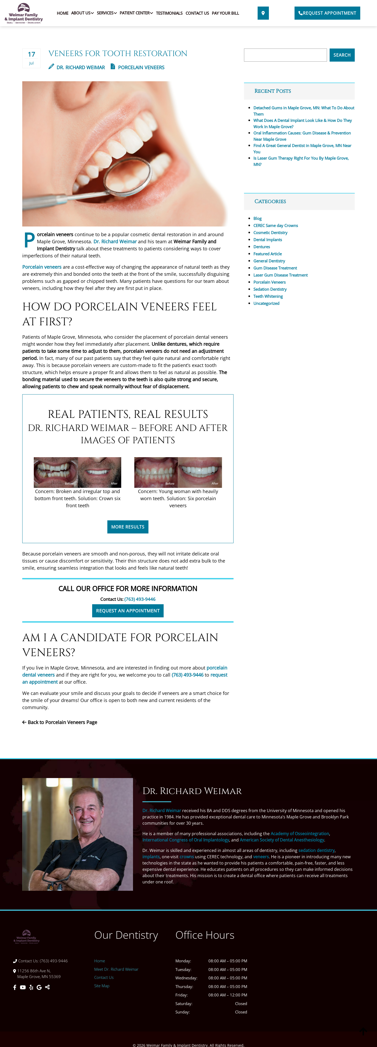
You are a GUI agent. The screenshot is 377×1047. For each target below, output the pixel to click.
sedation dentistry (316, 850)
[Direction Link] (263, 13)
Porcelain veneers (42, 267)
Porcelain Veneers (141, 67)
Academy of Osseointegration (300, 833)
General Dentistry (269, 260)
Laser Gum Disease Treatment (280, 275)
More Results (128, 527)
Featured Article (267, 253)
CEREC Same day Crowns (275, 225)
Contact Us (197, 13)
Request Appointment (327, 13)
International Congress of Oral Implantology (185, 840)
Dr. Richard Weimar (76, 67)
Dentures (261, 246)
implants (151, 857)
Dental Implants (267, 239)
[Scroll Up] (363, 1036)
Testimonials (169, 13)
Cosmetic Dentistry (270, 232)
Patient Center (134, 12)
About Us (80, 12)
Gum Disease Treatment (275, 268)
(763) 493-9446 (140, 599)
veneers (261, 857)
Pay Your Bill (225, 13)
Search (342, 55)
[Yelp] (32, 987)
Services (105, 12)
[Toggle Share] (47, 987)
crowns (187, 857)
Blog (257, 218)
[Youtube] (23, 987)
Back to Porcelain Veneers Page (59, 722)
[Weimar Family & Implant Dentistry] (310, 975)
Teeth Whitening (268, 296)
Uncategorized (266, 303)
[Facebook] (15, 987)
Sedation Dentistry (270, 289)
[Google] (40, 987)
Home (62, 13)
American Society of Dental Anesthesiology (282, 840)
